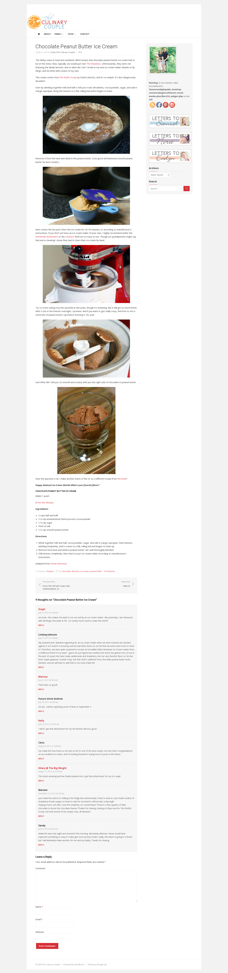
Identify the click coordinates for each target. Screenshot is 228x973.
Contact (84, 34)
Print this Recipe (44, 502)
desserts (76, 571)
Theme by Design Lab (97, 963)
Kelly (41, 720)
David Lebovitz (58, 563)
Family (58, 34)
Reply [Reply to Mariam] (41, 816)
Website (39, 931)
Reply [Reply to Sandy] (41, 845)
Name (39, 906)
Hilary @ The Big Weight (52, 768)
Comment (40, 868)
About (47, 34)
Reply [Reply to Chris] (41, 758)
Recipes (50, 571)
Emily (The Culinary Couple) (63, 52)
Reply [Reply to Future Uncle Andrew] (41, 711)
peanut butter (96, 571)
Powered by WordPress (73, 963)
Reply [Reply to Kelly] (41, 733)
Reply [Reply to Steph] (41, 625)
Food (71, 34)
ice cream (84, 571)
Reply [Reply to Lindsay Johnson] (41, 667)
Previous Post (63, 585)
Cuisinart (69, 236)
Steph (41, 609)
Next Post (126, 584)
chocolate (66, 571)
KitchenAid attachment (46, 236)
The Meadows (93, 63)
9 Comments (109, 571)
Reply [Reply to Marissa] (41, 689)
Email (38, 918)
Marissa (43, 676)
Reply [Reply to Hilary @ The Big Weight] (41, 781)
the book (121, 478)
